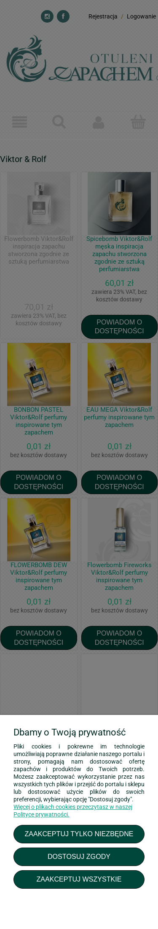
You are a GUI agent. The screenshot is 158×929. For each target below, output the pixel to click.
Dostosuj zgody (79, 856)
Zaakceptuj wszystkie (78, 879)
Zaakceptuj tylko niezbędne (78, 833)
